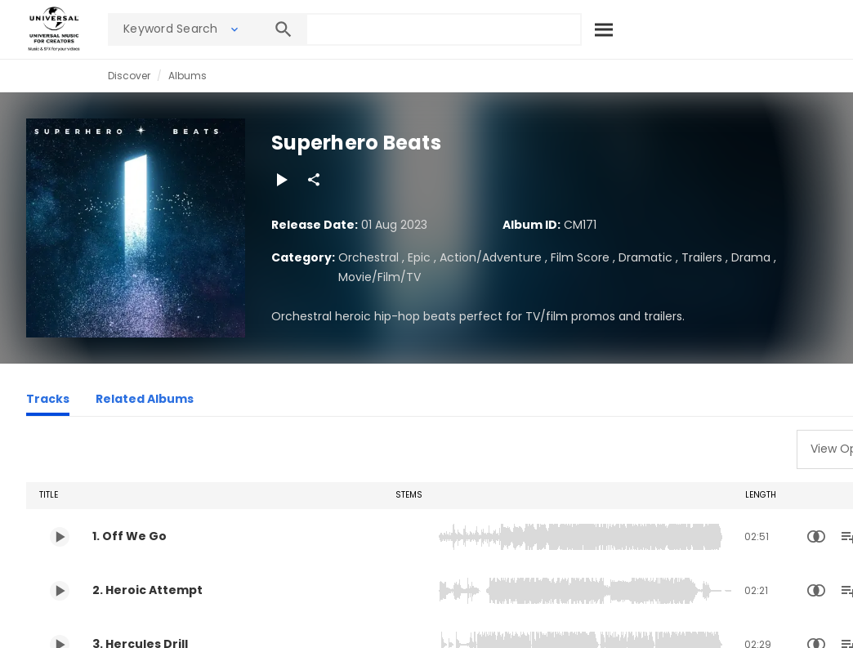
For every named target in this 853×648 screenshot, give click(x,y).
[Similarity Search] (816, 537)
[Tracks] (47, 401)
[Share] (314, 180)
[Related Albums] (145, 401)
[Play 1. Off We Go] (59, 536)
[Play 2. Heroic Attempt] (59, 590)
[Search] (604, 29)
